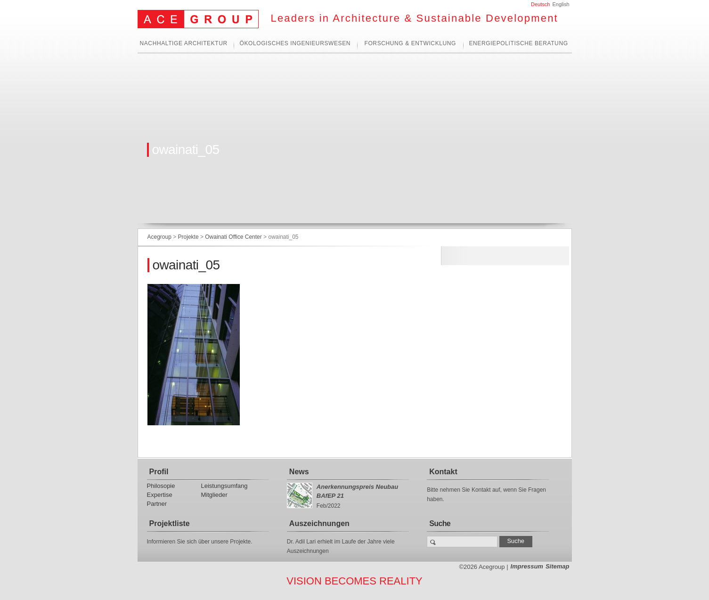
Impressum (527, 566)
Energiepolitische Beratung (518, 44)
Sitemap (558, 566)
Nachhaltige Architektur (184, 44)
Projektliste (169, 523)
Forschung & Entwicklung (410, 44)
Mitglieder (214, 494)
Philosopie (161, 485)
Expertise (159, 494)
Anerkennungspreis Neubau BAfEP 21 (357, 491)
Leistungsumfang (224, 485)
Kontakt (443, 472)
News (299, 472)
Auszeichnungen (319, 523)
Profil (159, 472)
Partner (157, 503)
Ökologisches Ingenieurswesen (295, 44)
